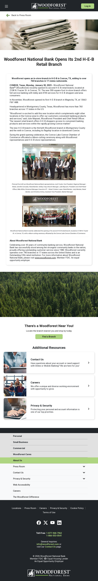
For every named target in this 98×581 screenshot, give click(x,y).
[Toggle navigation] (17, 6)
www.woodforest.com (45, 257)
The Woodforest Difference (26, 497)
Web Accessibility (21, 484)
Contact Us (49, 472)
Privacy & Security (49, 478)
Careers (16, 491)
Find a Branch (49, 336)
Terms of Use (49, 512)
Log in (88, 6)
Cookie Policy (77, 508)
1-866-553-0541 (54, 535)
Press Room (49, 466)
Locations (16, 508)
